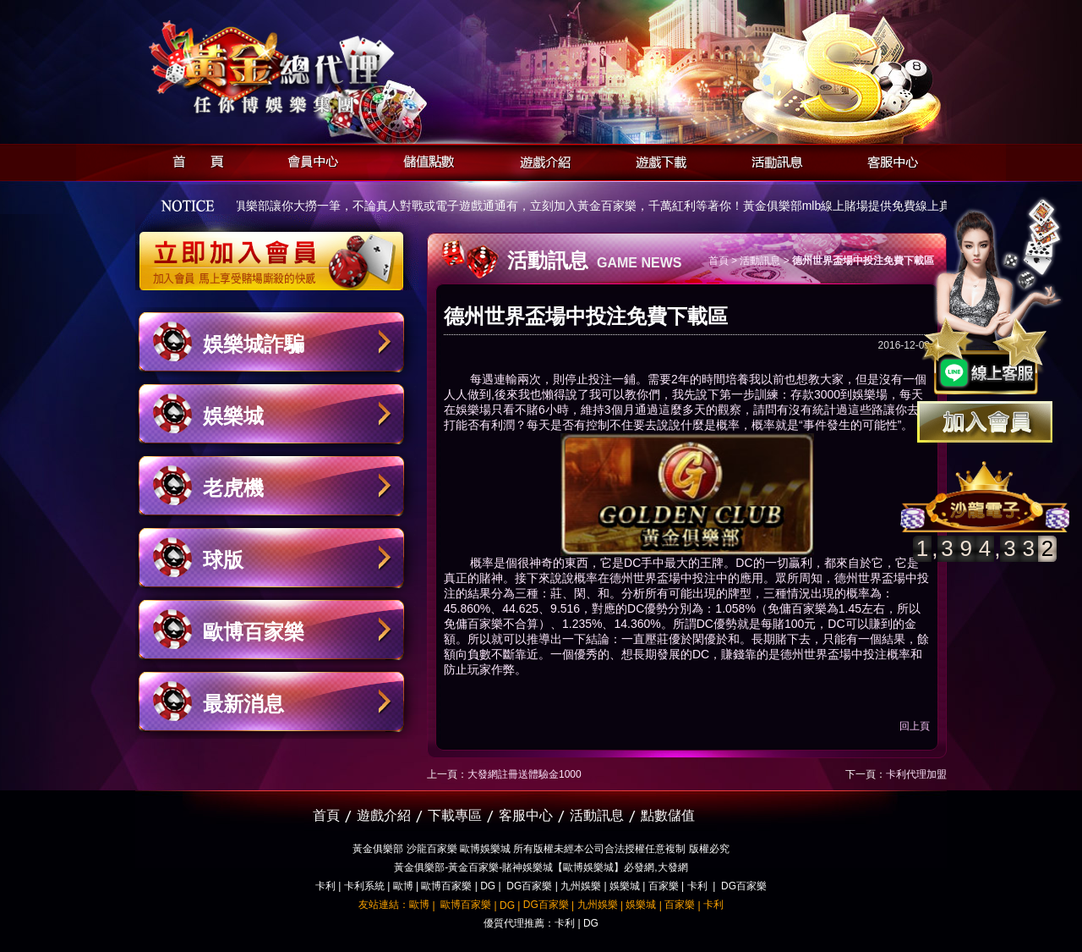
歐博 (403, 886)
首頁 (193, 159)
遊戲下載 (656, 159)
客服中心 (888, 159)
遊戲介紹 (540, 159)
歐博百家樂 (253, 631)
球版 (223, 559)
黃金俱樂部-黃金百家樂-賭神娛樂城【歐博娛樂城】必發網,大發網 (540, 867)
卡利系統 (364, 886)
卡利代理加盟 (916, 774)
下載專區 (455, 815)
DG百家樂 (529, 886)
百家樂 (663, 886)
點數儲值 (668, 815)
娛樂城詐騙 (253, 344)
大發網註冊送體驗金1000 (524, 774)
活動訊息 (772, 159)
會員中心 (309, 159)
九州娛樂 (580, 886)
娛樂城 (233, 415)
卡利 (325, 886)
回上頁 (914, 726)
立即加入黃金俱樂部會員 (276, 252)
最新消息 (243, 703)
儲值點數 (425, 159)
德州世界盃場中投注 (662, 578)
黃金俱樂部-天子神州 (315, 68)
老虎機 (233, 487)
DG (487, 886)
